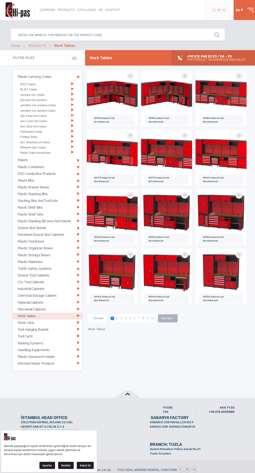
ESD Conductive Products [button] (49, 171)
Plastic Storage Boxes (48, 250)
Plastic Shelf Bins (48, 204)
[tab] (47, 76)
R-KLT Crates (47, 84)
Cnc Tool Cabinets (48, 277)
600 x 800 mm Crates (47, 125)
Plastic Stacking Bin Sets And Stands (48, 217)
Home (16, 46)
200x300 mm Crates (47, 94)
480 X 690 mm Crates (47, 115)
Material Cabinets (48, 297)
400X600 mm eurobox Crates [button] (47, 104)
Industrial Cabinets (48, 283)
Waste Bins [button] (49, 178)
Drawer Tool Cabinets (48, 270)
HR (99, 10)
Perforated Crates (47, 130)
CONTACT (111, 10)
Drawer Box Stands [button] (49, 224)
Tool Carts (48, 330)
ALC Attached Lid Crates (47, 140)
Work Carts (48, 316)
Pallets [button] (49, 158)
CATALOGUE (85, 10)
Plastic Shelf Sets (48, 211)
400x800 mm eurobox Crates (47, 109)
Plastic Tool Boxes (48, 237)
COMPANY (46, 10)
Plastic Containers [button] (49, 164)
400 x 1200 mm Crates (47, 120)
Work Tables (48, 310)
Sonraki (168, 312)
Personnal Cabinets (48, 303)
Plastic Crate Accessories (47, 150)
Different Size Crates (47, 145)
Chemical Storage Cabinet (48, 290)
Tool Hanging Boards (48, 323)
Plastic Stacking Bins (48, 191)
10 (152, 312)
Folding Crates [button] (47, 135)
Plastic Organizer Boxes (48, 244)
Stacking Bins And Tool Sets (48, 198)
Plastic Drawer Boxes (48, 184)
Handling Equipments (48, 343)
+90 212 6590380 (221, 404)
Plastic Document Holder (48, 349)
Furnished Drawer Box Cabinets (48, 230)
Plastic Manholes (48, 257)
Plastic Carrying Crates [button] (49, 76)
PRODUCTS (65, 10)
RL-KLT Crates (47, 89)
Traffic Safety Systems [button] (49, 264)
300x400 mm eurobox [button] (47, 99)
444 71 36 (227, 400)
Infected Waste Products (48, 356)
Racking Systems (48, 336)
